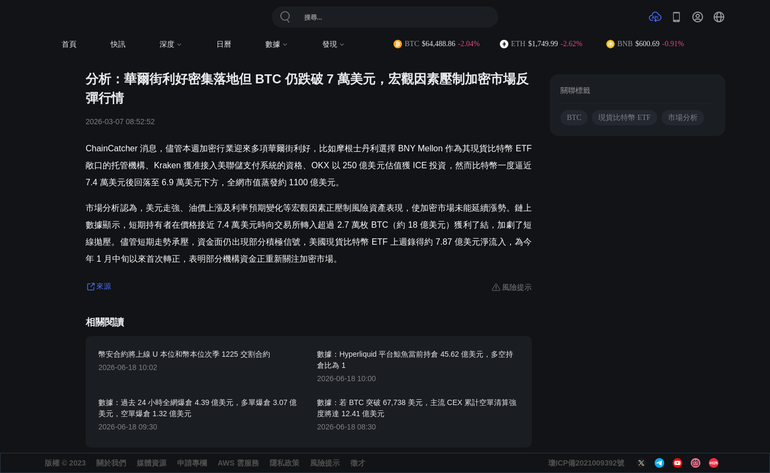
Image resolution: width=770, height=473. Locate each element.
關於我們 (111, 463)
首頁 (69, 44)
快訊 (118, 44)
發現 (333, 44)
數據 (276, 44)
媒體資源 (151, 463)
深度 (171, 44)
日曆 (223, 44)
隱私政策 (284, 463)
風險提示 (325, 463)
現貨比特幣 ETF (624, 118)
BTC (574, 118)
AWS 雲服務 (238, 463)
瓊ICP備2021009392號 (586, 463)
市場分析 (683, 118)
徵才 (357, 463)
